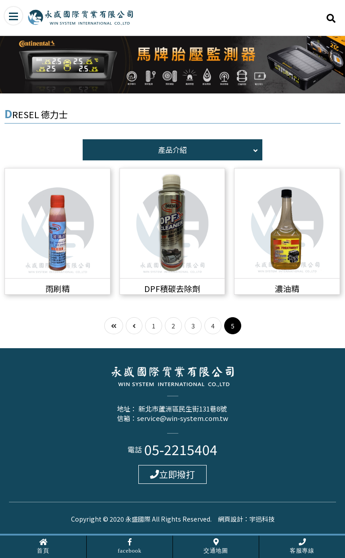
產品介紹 (207, 149)
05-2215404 (180, 449)
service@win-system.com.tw (182, 418)
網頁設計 (230, 518)
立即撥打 (172, 474)
